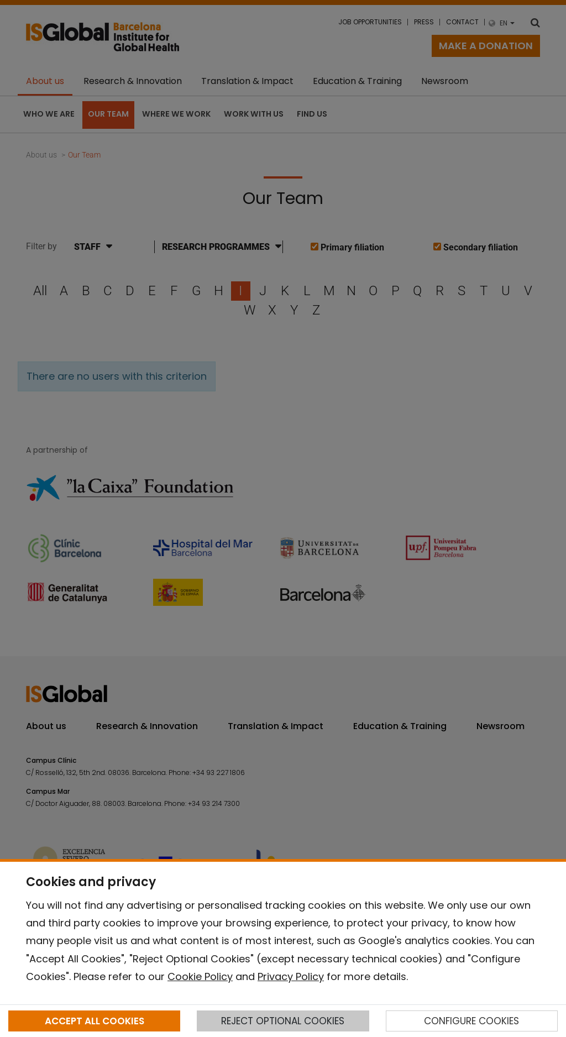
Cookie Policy (200, 976)
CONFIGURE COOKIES (471, 1021)
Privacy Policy (291, 976)
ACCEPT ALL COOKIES (94, 1021)
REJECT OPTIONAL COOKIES (282, 1021)
